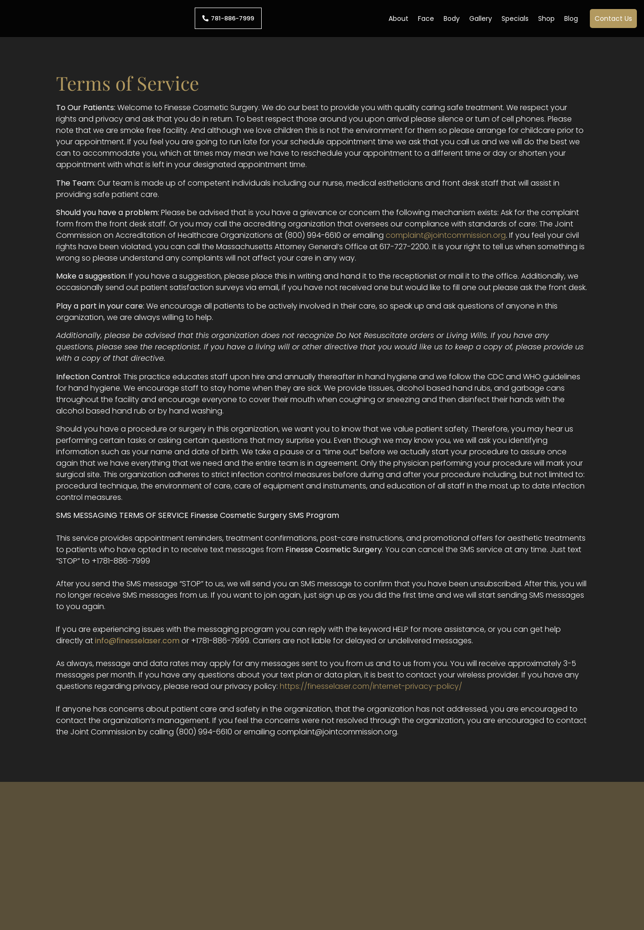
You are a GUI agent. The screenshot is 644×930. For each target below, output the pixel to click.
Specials (515, 18)
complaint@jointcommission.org (446, 235)
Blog (571, 18)
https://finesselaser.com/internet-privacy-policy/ (371, 686)
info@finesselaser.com (137, 640)
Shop (546, 18)
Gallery (480, 18)
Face (426, 18)
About (398, 18)
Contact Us (613, 18)
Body (452, 18)
